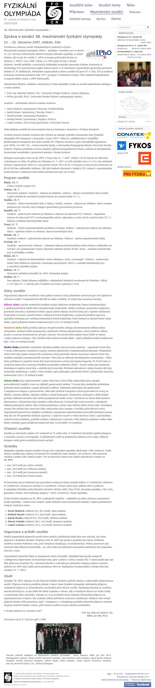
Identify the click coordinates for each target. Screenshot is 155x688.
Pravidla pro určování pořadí (130, 676)
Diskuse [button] (135, 12)
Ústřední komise (80, 19)
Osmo (116, 19)
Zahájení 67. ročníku (126, 122)
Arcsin (24, 685)
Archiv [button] (101, 19)
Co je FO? (118, 674)
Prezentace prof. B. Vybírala (18, 619)
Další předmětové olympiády (115, 679)
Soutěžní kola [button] (81, 5)
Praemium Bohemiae (141, 679)
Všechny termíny (134, 57)
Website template (11, 685)
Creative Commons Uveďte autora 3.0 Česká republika (36, 679)
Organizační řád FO (134, 674)
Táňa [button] (130, 5)
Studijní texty (110, 5)
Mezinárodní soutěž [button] (107, 12)
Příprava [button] (76, 12)
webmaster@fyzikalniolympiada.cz (28, 682)
